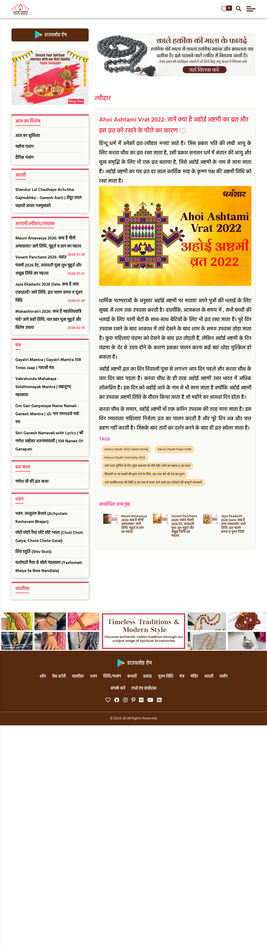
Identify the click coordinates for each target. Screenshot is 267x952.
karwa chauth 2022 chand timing (126, 449)
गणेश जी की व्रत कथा (31, 481)
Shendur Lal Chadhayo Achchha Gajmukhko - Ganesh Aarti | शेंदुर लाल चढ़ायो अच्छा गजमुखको (48, 197)
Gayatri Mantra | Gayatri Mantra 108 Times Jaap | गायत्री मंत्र (48, 364)
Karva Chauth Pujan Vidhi (174, 449)
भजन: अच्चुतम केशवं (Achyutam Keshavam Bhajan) (41, 517)
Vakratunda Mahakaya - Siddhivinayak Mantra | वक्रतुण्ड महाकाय (43, 387)
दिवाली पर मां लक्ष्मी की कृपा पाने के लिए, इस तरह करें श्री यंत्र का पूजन (145, 474)
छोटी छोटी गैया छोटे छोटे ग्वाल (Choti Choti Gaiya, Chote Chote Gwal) (49, 536)
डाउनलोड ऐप (50, 35)
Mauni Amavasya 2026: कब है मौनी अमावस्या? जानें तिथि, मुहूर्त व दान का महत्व (50, 243)
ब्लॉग (224, 676)
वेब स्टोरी (59, 676)
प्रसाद (147, 676)
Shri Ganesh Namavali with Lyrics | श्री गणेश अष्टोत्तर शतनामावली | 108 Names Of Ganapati (49, 441)
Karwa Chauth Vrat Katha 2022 (125, 457)
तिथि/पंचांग (112, 676)
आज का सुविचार (27, 135)
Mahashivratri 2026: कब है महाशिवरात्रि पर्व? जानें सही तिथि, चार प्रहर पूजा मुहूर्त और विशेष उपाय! (50, 320)
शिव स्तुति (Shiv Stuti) (33, 552)
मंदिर (194, 676)
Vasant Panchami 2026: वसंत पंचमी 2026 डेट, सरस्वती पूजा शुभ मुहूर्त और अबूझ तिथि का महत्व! (50, 266)
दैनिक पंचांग (24, 157)
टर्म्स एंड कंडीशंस (143, 688)
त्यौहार (103, 99)
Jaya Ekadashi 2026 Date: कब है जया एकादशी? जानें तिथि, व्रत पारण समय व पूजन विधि (50, 293)
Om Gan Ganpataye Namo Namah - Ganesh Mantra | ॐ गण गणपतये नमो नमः (47, 414)
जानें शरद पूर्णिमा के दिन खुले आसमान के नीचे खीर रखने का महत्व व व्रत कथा (147, 466)
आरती (208, 676)
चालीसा (78, 676)
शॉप (43, 676)
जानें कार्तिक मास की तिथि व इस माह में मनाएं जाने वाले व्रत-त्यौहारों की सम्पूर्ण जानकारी (153, 482)
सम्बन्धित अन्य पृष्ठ (114, 504)
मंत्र (181, 676)
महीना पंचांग (24, 146)
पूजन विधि (165, 676)
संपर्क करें (118, 688)
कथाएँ (132, 676)
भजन (93, 676)
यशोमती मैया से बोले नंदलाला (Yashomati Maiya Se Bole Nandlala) (48, 566)
